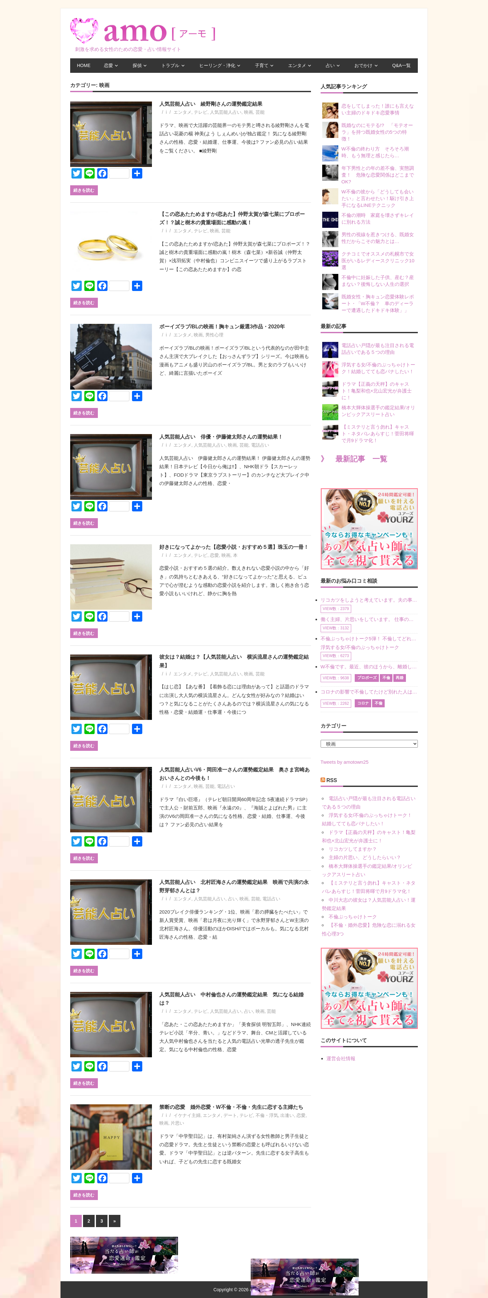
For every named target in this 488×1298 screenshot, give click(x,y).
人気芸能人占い (225, 112)
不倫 (386, 677)
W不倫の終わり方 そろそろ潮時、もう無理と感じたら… (365, 153)
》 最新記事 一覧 (354, 459)
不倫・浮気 (267, 1115)
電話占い (260, 445)
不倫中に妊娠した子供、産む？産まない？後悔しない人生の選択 (368, 282)
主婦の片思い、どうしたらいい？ (365, 857)
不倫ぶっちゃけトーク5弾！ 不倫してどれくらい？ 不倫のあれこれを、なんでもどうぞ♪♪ (369, 638)
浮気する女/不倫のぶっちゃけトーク (360, 647)
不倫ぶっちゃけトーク (353, 916)
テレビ (200, 112)
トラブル (170, 65)
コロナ (363, 703)
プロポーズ (367, 677)
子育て (261, 65)
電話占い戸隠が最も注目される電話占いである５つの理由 (368, 350)
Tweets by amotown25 (345, 762)
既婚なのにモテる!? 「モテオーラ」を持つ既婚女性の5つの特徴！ (367, 131)
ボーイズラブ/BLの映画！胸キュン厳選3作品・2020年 (222, 326)
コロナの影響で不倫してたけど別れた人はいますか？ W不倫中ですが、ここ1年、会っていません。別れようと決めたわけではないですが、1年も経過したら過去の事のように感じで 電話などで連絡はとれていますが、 (369, 691)
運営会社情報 (340, 1058)
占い (330, 65)
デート (230, 1115)
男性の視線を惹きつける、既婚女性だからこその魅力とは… (368, 239)
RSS (331, 780)
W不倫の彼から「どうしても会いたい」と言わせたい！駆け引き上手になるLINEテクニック (368, 198)
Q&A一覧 (401, 65)
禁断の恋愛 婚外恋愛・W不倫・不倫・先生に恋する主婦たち (233, 1107)
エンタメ (297, 65)
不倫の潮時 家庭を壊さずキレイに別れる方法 (368, 220)
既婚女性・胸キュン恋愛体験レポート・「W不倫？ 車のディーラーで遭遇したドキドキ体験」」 (368, 303)
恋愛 (108, 65)
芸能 (260, 112)
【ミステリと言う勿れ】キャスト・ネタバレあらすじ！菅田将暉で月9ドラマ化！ (368, 433)
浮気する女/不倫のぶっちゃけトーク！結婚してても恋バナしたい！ (368, 369)
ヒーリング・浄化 (217, 65)
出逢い (287, 1115)
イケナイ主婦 (187, 1115)
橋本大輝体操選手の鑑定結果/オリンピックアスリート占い (368, 412)
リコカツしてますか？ (353, 849)
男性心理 (214, 334)
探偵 (137, 65)
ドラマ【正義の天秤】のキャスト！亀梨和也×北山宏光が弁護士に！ (367, 390)
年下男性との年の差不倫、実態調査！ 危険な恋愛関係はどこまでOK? (368, 174)
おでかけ (363, 65)
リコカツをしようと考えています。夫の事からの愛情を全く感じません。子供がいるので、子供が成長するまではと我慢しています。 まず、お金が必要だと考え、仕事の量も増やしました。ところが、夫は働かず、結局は (369, 600)
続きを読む (83, 190)
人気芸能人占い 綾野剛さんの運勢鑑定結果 (210, 104)
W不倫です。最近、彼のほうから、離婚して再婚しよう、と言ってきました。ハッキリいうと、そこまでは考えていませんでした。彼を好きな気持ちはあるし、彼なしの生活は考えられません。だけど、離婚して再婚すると (369, 666)
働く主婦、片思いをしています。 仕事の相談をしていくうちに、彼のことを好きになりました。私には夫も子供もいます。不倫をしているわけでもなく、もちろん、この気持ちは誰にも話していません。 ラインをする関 (369, 619)
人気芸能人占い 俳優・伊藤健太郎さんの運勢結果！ (221, 437)
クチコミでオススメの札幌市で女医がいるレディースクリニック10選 (368, 260)
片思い (177, 1123)
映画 (248, 112)
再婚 (399, 677)
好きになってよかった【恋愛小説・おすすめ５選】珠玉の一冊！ (234, 547)
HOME (83, 65)
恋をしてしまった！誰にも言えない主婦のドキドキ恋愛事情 (368, 110)
